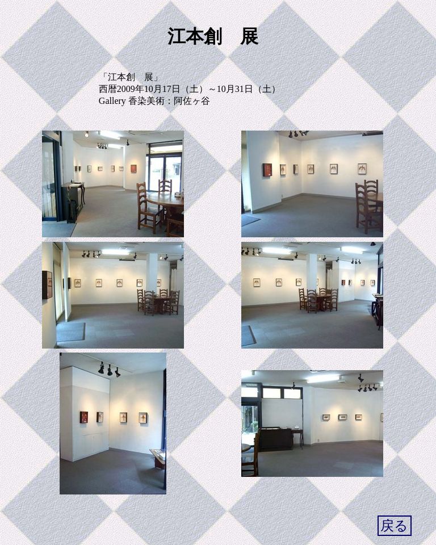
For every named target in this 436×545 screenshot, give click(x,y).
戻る (394, 525)
